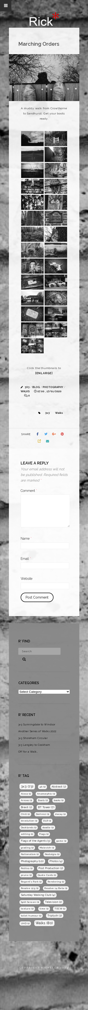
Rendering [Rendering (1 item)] (56, 881)
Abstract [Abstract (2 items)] (59, 786)
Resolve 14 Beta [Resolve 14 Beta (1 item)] (55, 888)
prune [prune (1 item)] (26, 875)
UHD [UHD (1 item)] (25, 923)
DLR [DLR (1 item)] (47, 820)
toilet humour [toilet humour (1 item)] (31, 915)
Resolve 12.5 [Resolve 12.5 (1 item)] (29, 888)
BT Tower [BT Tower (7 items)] (46, 807)
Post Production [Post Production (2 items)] (50, 868)
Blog (36, 387)
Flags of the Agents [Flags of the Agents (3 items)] (35, 840)
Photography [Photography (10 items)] (32, 861)
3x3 (27, 387)
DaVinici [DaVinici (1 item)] (42, 814)
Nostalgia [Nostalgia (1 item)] (52, 854)
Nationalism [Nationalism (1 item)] (30, 854)
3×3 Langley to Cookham (34, 744)
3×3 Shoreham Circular (33, 738)
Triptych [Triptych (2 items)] (54, 915)
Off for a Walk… (28, 751)
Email (26, 559)
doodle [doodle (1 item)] (48, 827)
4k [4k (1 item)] (42, 786)
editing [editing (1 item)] (27, 834)
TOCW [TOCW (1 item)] (59, 908)
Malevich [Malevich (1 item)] (47, 847)
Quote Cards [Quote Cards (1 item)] (47, 875)
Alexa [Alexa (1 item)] (26, 793)
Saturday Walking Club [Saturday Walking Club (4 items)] (38, 895)
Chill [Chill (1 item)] (25, 814)
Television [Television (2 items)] (53, 902)
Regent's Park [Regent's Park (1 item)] (31, 881)
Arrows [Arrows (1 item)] (26, 800)
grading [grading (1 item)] (27, 847)
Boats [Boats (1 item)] (43, 800)
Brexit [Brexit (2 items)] (26, 807)
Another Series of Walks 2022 (37, 731)
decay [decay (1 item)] (60, 814)
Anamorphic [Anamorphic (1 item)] (46, 793)
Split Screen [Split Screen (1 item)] (30, 902)
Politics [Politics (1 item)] (27, 868)
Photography (53, 387)
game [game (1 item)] (61, 841)
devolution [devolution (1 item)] (29, 820)
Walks (25, 391)
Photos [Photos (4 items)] (56, 861)
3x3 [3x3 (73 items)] (27, 786)
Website (26, 578)
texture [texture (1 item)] (27, 908)
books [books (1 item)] (59, 800)
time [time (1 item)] (44, 908)
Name (26, 538)
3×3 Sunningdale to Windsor (36, 724)
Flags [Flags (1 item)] (44, 834)
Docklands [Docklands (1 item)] (29, 827)
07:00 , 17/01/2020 (49, 391)
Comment (29, 491)
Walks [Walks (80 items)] (44, 923)
